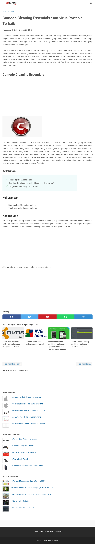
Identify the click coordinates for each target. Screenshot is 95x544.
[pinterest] (47, 316)
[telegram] (83, 316)
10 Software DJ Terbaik (19, 501)
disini (51, 267)
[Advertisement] (47, 97)
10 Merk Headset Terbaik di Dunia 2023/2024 (28, 410)
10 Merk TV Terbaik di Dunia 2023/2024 (26, 417)
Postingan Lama (84, 364)
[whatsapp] (66, 316)
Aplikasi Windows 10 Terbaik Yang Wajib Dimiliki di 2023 (32, 488)
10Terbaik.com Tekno (50, 540)
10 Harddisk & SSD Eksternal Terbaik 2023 (27, 466)
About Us (58, 532)
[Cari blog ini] (91, 3)
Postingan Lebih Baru (12, 364)
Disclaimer (49, 532)
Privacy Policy (38, 532)
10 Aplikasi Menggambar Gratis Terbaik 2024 (28, 481)
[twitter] (30, 316)
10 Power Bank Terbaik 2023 (22, 459)
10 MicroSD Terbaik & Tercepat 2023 (24, 452)
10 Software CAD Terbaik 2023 (22, 508)
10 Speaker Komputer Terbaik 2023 (24, 446)
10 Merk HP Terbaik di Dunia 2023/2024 (26, 397)
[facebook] (11, 316)
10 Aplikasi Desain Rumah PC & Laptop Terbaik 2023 (31, 494)
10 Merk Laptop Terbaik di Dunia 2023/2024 (27, 404)
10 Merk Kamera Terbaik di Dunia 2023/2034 (28, 424)
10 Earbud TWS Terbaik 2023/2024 (24, 439)
